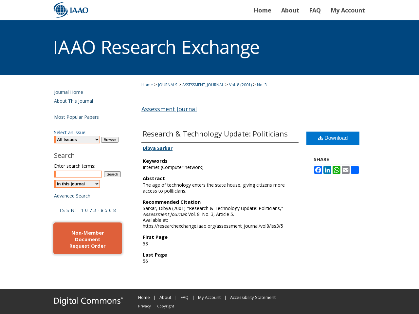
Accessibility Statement (253, 297)
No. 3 (262, 85)
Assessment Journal (169, 109)
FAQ (185, 297)
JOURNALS (167, 85)
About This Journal (73, 101)
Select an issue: (70, 132)
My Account (209, 297)
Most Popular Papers (76, 117)
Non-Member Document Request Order (87, 239)
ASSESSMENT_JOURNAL (203, 85)
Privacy (144, 306)
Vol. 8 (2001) (240, 85)
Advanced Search (72, 196)
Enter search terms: (74, 166)
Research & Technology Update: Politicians (215, 133)
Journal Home (68, 92)
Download (333, 138)
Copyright (165, 306)
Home (147, 85)
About (165, 297)
